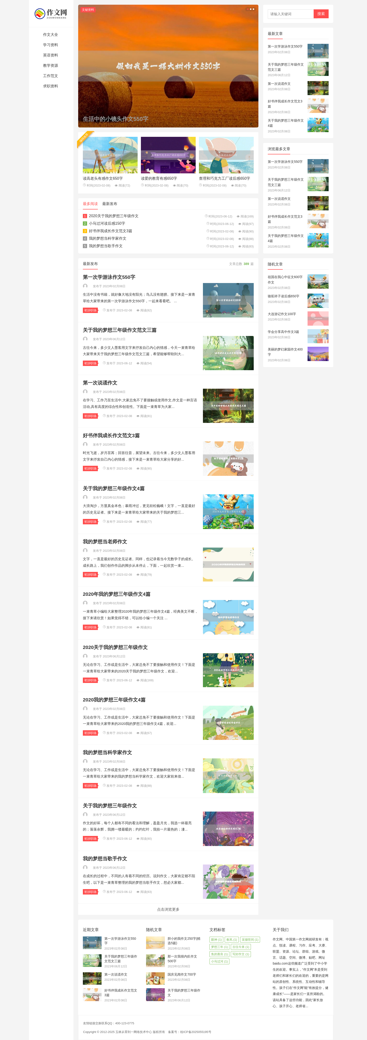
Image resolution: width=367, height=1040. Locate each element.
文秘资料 (88, 9)
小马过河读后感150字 (107, 223)
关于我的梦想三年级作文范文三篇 (120, 330)
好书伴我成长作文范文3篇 (110, 231)
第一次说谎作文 (100, 382)
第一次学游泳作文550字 (109, 277)
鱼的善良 (219, 954)
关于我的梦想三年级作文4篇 (114, 488)
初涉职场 (90, 310)
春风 (231, 939)
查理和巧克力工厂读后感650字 (224, 178)
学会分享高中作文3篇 (283, 332)
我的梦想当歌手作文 (106, 246)
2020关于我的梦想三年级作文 (114, 216)
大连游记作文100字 (282, 314)
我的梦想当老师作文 (105, 541)
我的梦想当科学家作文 (107, 238)
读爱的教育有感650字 (159, 178)
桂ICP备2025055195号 (195, 1032)
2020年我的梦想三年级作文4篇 (116, 594)
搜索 (321, 14)
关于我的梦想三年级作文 (110, 805)
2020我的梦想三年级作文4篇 (114, 699)
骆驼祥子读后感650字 (283, 296)
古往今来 (240, 947)
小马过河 (219, 961)
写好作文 (240, 954)
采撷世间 (250, 939)
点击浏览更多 (168, 909)
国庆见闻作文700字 (182, 974)
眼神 (216, 939)
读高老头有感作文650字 (103, 178)
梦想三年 (219, 947)
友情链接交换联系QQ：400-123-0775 (108, 1023)
